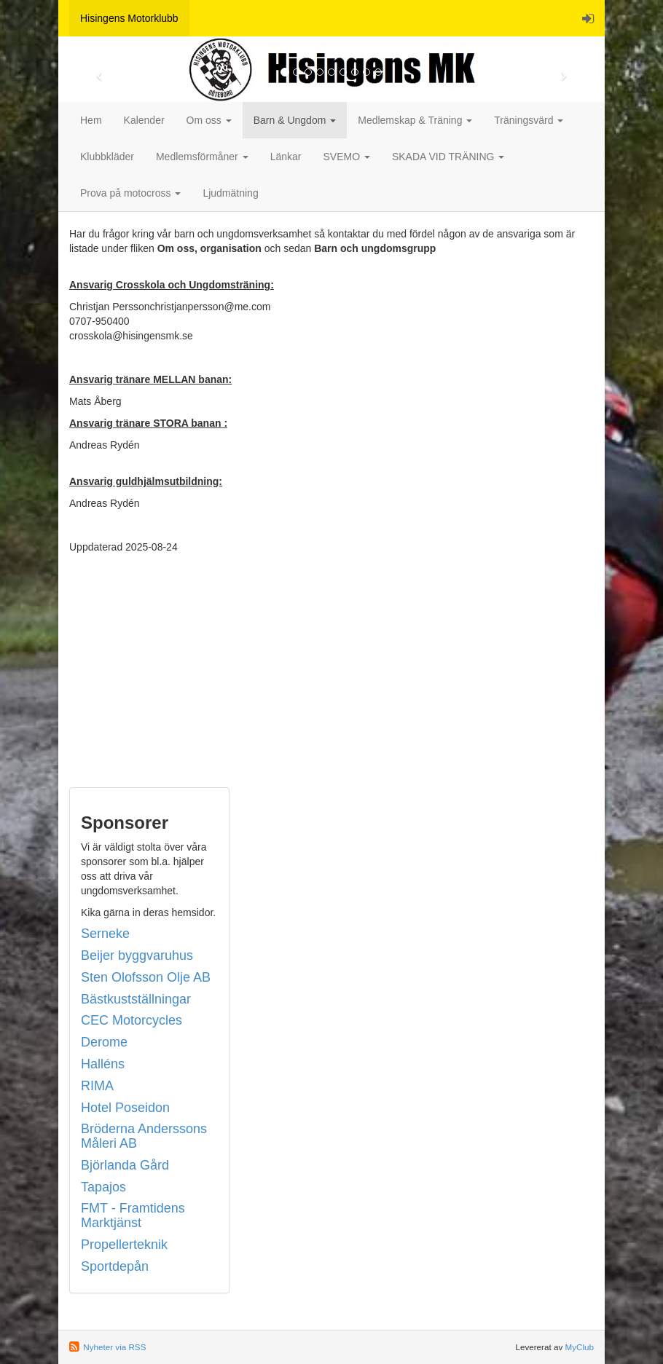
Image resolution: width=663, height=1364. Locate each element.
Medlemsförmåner (202, 156)
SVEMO (346, 156)
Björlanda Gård (125, 1165)
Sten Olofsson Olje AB (146, 977)
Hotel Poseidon (125, 1107)
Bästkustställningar (136, 999)
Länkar (286, 156)
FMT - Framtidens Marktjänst (133, 1215)
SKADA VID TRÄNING (448, 156)
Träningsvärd (528, 120)
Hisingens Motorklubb (129, 18)
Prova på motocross (130, 193)
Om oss (209, 120)
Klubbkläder (107, 156)
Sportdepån (115, 1266)
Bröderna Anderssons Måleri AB (144, 1136)
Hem (91, 120)
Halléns (103, 1064)
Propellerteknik (124, 1244)
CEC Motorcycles (131, 1020)
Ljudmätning (230, 193)
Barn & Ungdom (295, 120)
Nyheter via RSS (114, 1347)
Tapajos (103, 1187)
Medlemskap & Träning (415, 120)
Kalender (144, 120)
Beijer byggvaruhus (137, 955)
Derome (104, 1042)
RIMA (97, 1086)
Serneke (105, 933)
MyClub (579, 1347)
